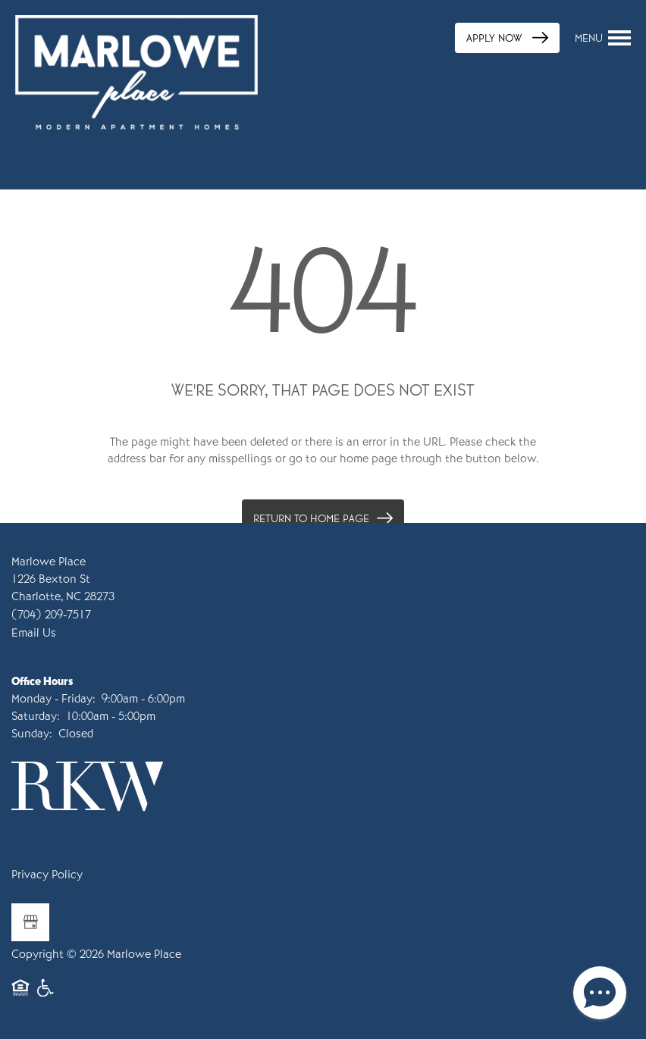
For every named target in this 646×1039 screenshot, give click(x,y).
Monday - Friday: (53, 698)
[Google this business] (30, 922)
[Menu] (603, 38)
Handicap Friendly (46, 995)
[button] (507, 38)
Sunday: (31, 733)
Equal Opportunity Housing (20, 995)
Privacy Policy (47, 874)
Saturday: (35, 716)
